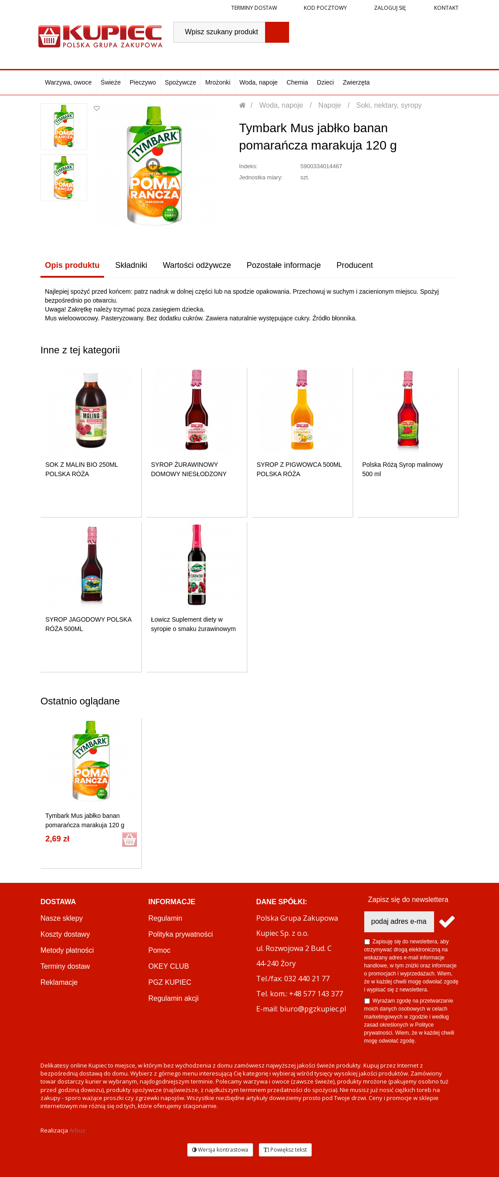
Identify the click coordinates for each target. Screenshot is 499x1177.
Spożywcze (181, 82)
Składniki (131, 265)
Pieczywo (142, 82)
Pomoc (160, 950)
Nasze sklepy (61, 918)
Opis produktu (72, 265)
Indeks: (248, 166)
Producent (355, 265)
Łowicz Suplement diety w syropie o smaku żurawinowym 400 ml (193, 629)
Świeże (111, 82)
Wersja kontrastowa (220, 1149)
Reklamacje (59, 982)
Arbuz (77, 1130)
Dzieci (325, 82)
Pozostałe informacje (283, 265)
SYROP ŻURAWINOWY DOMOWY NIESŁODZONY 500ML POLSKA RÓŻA (189, 474)
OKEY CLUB (169, 966)
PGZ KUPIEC (170, 982)
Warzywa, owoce (68, 82)
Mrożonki (217, 82)
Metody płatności (67, 950)
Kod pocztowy (325, 8)
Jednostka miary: (261, 177)
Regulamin (165, 918)
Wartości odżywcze (197, 265)
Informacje (172, 902)
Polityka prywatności (181, 934)
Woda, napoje (258, 82)
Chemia (297, 82)
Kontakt (446, 8)
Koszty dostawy (65, 934)
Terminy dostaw (254, 8)
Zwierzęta (356, 82)
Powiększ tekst (285, 1149)
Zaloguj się (389, 8)
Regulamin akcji (174, 998)
